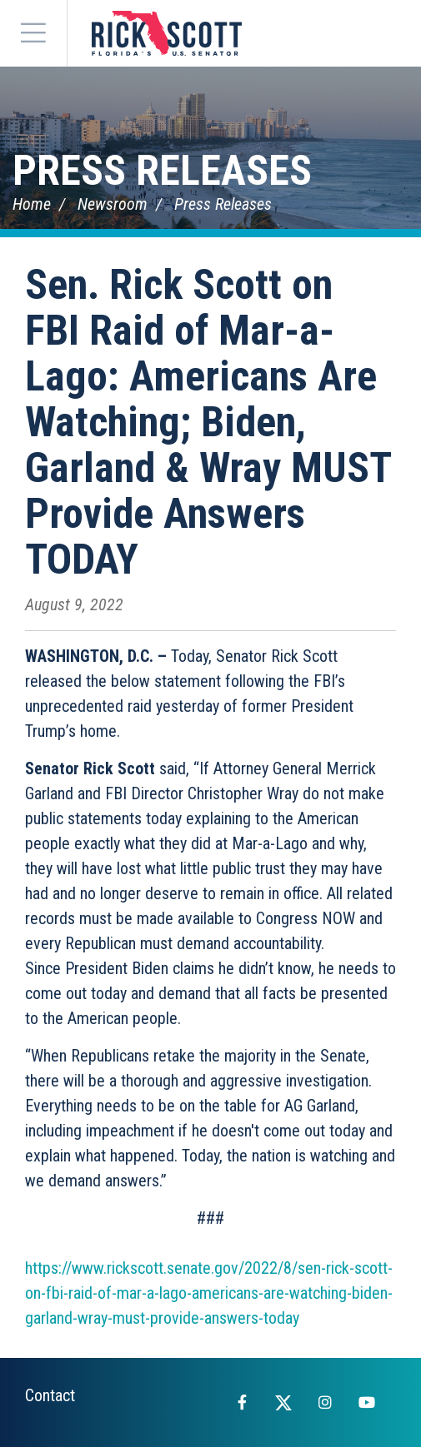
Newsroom (113, 204)
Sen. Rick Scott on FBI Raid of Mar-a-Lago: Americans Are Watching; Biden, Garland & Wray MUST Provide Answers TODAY (208, 422)
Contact (50, 1395)
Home (32, 204)
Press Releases (162, 171)
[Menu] (33, 33)
